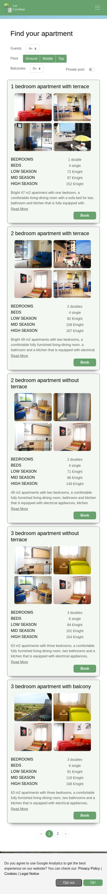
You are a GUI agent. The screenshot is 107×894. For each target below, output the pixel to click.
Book (84, 215)
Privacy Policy (89, 868)
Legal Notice (29, 874)
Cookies (10, 874)
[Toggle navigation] (97, 7)
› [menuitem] (65, 834)
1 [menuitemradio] (49, 834)
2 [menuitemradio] (58, 834)
